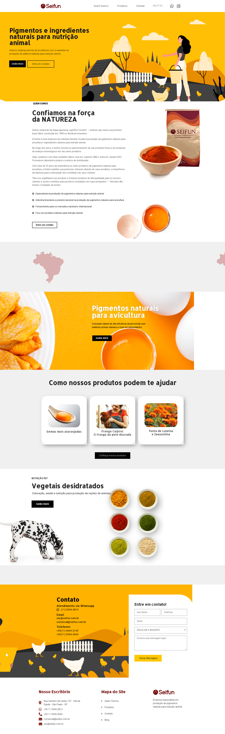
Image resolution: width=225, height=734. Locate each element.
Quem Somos (101, 6)
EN (154, 5)
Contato (140, 6)
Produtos (122, 6)
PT (157, 5)
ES (161, 5)
